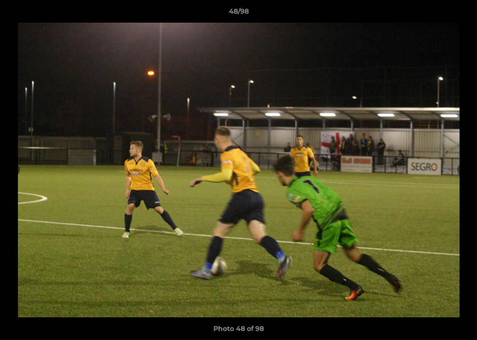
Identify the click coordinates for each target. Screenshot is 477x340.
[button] (460, 13)
